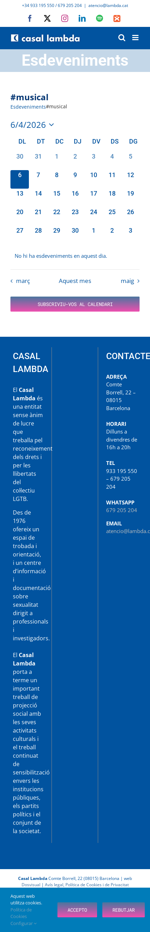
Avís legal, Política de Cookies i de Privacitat (87, 885)
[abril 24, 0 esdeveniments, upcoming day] (93, 216)
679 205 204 (121, 510)
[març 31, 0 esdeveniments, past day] (38, 161)
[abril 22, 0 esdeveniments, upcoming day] (56, 216)
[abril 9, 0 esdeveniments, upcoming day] (75, 179)
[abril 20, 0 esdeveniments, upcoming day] (19, 216)
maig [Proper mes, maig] (127, 281)
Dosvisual (31, 885)
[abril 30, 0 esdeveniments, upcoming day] (75, 235)
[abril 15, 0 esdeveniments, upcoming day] (56, 198)
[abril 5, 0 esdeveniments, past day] (130, 161)
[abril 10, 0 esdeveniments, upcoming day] (93, 179)
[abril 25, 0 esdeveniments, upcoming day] (112, 216)
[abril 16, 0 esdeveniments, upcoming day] (75, 198)
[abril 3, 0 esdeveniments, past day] (93, 161)
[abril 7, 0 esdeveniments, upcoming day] (38, 179)
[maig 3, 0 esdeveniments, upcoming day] (130, 235)
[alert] (75, 256)
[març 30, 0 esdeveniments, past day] (19, 161)
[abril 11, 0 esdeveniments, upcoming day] (112, 179)
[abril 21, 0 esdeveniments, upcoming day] (38, 216)
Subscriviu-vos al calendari (75, 304)
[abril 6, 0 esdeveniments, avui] (19, 179)
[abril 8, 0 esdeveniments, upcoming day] (56, 179)
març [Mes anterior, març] (23, 281)
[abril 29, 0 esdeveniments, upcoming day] (56, 235)
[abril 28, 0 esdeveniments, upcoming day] (38, 235)
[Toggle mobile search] (121, 37)
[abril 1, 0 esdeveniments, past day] (56, 161)
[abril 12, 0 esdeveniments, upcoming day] (130, 179)
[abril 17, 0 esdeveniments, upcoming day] (93, 198)
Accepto (77, 909)
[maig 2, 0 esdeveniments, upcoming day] (112, 235)
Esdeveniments (28, 106)
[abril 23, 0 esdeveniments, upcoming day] (75, 216)
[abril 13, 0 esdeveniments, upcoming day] (19, 198)
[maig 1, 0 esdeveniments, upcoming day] (93, 235)
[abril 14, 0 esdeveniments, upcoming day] (38, 198)
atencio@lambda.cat (108, 5)
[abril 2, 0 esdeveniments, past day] (75, 161)
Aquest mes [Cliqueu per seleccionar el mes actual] (75, 281)
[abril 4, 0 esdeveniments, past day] (112, 161)
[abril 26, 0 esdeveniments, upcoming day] (130, 216)
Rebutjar (123, 909)
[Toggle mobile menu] (136, 37)
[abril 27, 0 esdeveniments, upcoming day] (19, 235)
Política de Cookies (21, 913)
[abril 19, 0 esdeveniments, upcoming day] (130, 198)
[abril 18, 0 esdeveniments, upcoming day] (112, 198)
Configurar (23, 923)
